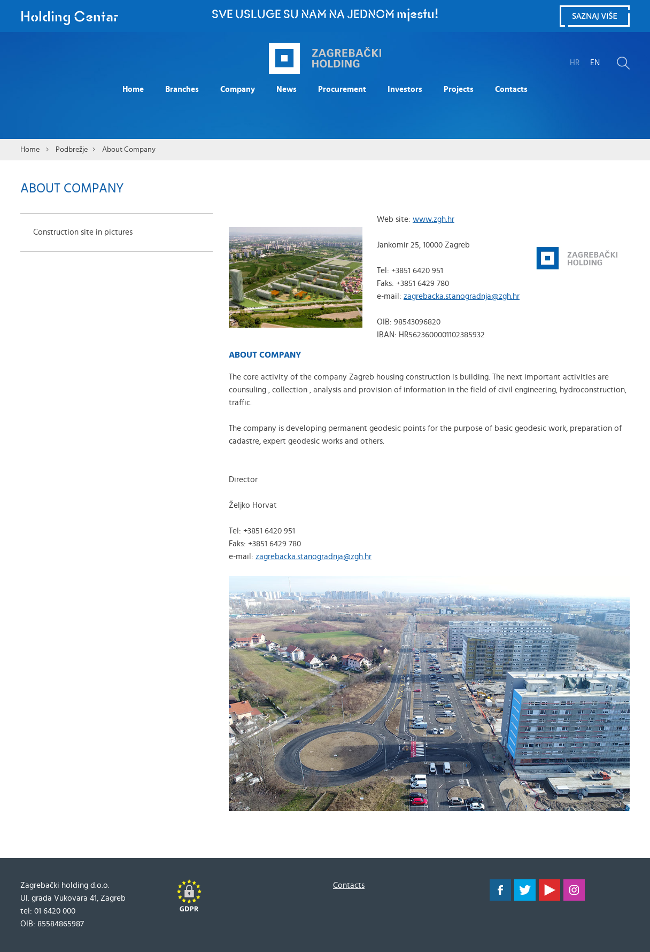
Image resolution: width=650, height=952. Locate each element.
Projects (459, 90)
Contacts (511, 90)
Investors (405, 90)
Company (237, 90)
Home (133, 90)
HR (574, 63)
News (286, 90)
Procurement (342, 90)
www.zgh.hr (433, 219)
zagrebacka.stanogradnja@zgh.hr (462, 296)
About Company (129, 149)
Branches (182, 90)
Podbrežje (72, 149)
